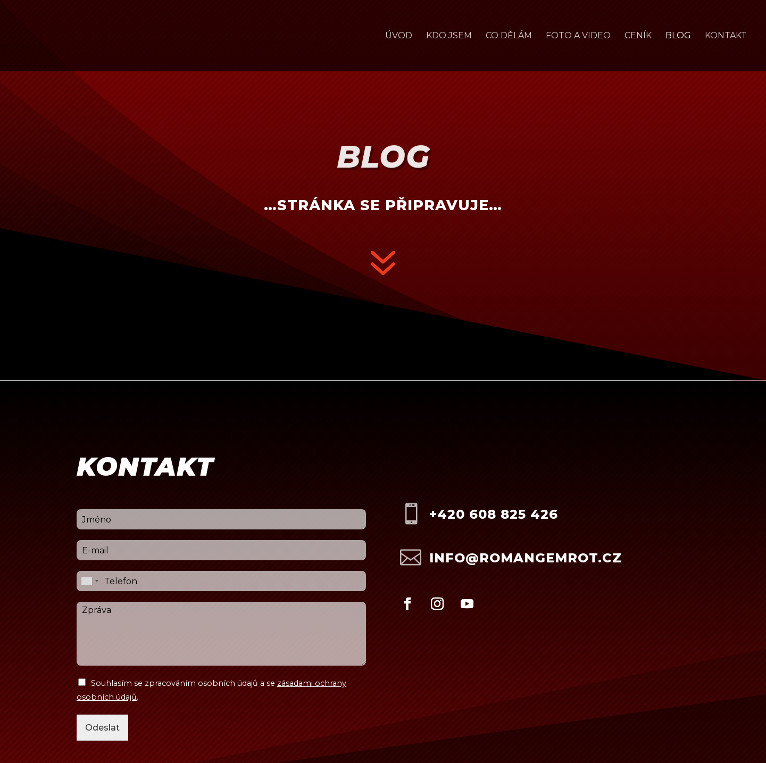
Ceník (638, 36)
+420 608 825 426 (493, 514)
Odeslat (102, 728)
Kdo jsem (449, 36)
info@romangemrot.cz (525, 558)
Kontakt (726, 36)
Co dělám (509, 36)
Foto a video (578, 36)
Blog (678, 36)
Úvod (398, 36)
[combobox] (89, 581)
